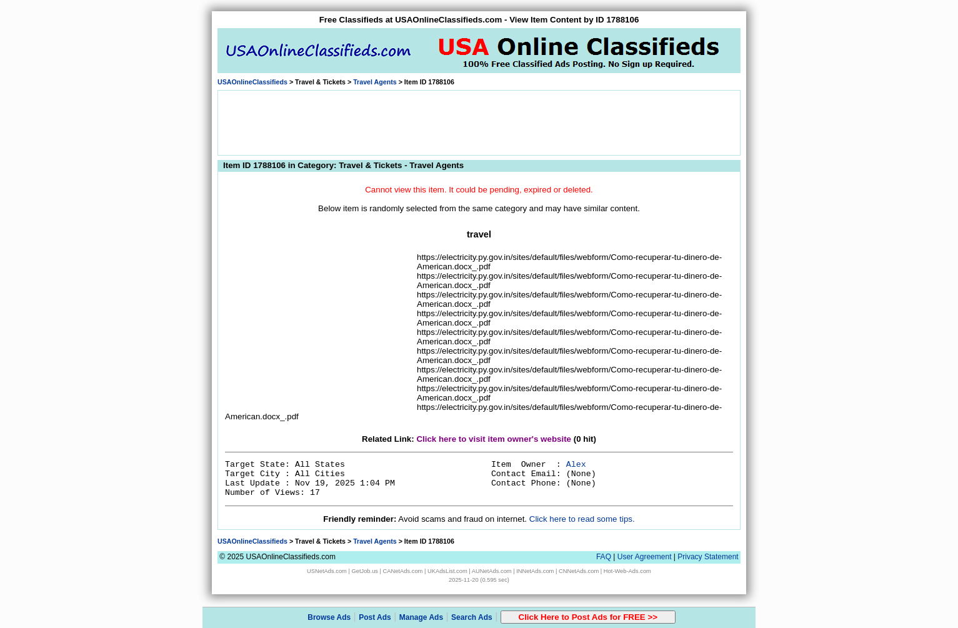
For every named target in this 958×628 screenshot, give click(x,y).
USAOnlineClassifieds (252, 82)
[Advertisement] (479, 122)
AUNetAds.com (492, 571)
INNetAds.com (535, 571)
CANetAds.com (403, 571)
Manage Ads (421, 617)
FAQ (603, 556)
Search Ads (471, 617)
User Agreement (644, 556)
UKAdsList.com (447, 571)
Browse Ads (329, 617)
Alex (576, 464)
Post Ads (375, 617)
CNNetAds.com (579, 571)
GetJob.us (364, 571)
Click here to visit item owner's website (493, 439)
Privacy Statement (707, 556)
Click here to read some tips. (582, 519)
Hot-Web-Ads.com (627, 571)
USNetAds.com (327, 571)
